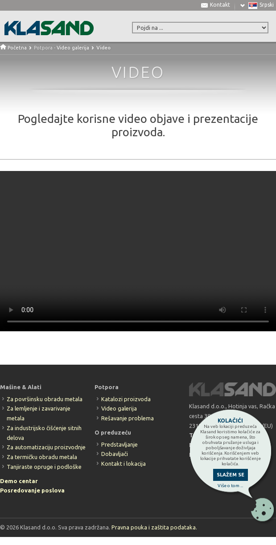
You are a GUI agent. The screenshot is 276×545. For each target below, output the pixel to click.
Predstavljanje (119, 444)
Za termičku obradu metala (42, 457)
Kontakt (220, 5)
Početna (13, 47)
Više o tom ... (230, 485)
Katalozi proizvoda (126, 399)
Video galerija (73, 47)
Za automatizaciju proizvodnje (46, 447)
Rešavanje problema (127, 418)
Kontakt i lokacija (123, 463)
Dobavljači (114, 454)
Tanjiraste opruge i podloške (44, 467)
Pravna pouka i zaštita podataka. (154, 527)
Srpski (267, 5)
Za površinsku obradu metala (44, 399)
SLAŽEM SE (230, 474)
